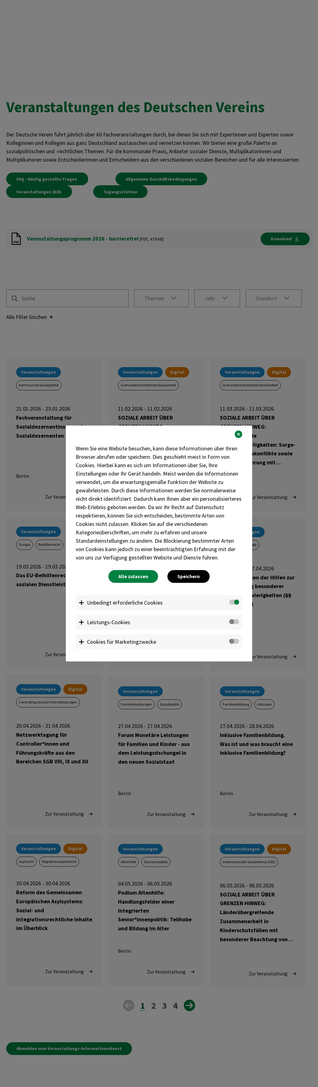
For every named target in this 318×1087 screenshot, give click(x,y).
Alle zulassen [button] (133, 576)
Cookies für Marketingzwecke (121, 641)
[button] (238, 434)
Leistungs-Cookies (108, 622)
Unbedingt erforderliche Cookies (125, 602)
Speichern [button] (188, 576)
